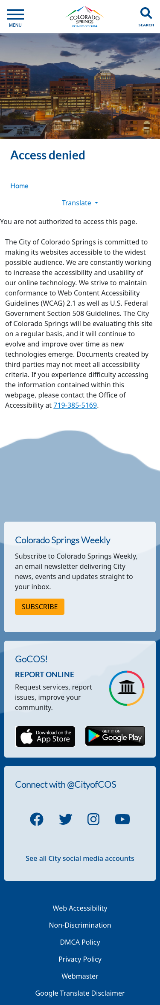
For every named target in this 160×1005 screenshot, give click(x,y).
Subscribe (40, 606)
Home (19, 186)
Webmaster (79, 976)
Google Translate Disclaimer (80, 993)
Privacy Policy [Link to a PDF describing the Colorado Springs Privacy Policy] (80, 959)
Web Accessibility (80, 908)
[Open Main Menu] (15, 16)
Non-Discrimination (80, 925)
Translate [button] (80, 202)
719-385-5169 (75, 405)
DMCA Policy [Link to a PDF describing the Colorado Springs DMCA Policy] (80, 942)
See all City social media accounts (80, 858)
